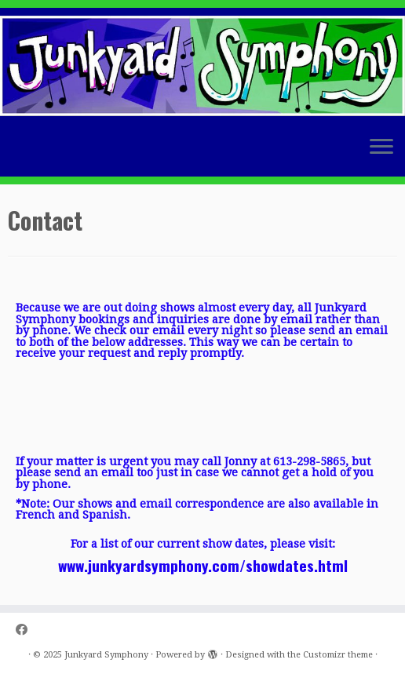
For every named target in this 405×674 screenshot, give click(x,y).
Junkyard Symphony (106, 655)
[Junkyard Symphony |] (202, 66)
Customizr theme (338, 655)
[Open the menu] (381, 148)
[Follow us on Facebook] (27, 630)
